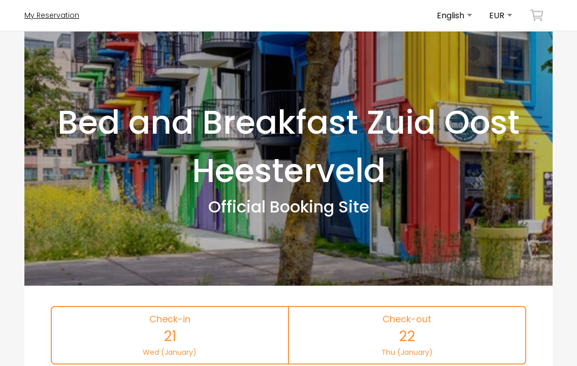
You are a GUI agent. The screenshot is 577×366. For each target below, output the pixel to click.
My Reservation (51, 15)
